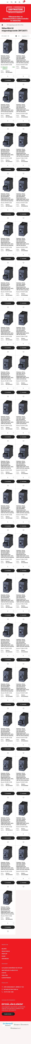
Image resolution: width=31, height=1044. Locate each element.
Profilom (4, 953)
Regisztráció (6, 951)
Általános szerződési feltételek (12, 967)
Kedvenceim (5, 958)
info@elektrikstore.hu (11, 989)
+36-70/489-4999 (8, 992)
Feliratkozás (8, 1014)
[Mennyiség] (7, 76)
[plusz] (13, 76)
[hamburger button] (7, 2)
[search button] (11, 2)
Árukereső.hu (10, 1025)
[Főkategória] (2, 25)
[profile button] (19, 2)
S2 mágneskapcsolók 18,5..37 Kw (15, 25)
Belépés (4, 948)
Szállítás (5, 975)
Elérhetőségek (6, 977)
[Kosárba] (8, 80)
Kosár (3, 956)
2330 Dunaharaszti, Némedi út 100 (14, 987)
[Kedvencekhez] (8, 84)
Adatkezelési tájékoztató (10, 970)
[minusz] (2, 76)
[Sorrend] (25, 36)
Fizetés (4, 972)
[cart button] (23, 2)
